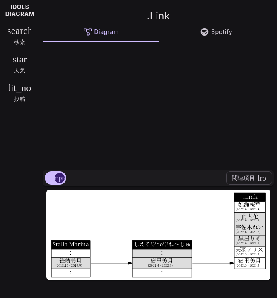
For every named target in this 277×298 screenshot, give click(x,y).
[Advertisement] (158, 104)
